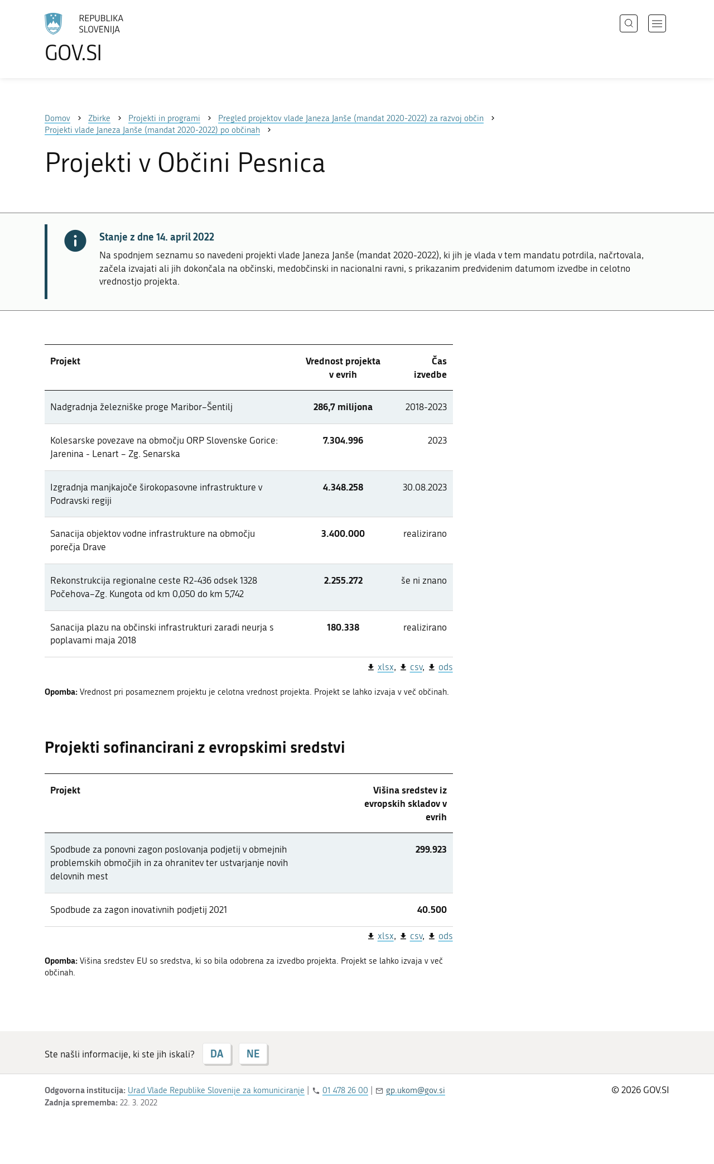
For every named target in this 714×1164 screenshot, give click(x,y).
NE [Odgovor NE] (253, 1053)
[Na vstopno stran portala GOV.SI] (115, 38)
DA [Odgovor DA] (216, 1053)
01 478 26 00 (345, 1090)
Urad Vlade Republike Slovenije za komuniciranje (216, 1090)
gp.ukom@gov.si (415, 1090)
